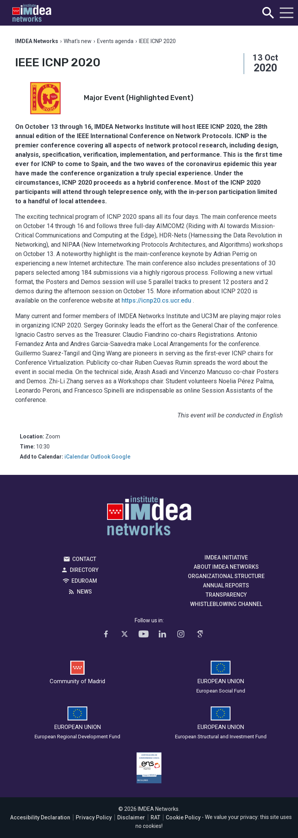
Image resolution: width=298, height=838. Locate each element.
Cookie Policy (183, 817)
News (84, 592)
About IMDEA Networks (226, 567)
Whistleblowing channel (226, 604)
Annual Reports (226, 585)
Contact (84, 559)
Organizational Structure (226, 576)
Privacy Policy (94, 817)
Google (120, 457)
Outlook (100, 457)
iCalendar (76, 457)
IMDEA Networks (149, 517)
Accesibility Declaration (40, 817)
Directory (84, 570)
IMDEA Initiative (226, 557)
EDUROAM (84, 581)
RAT (155, 817)
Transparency (226, 595)
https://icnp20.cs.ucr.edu (156, 300)
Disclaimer (131, 817)
